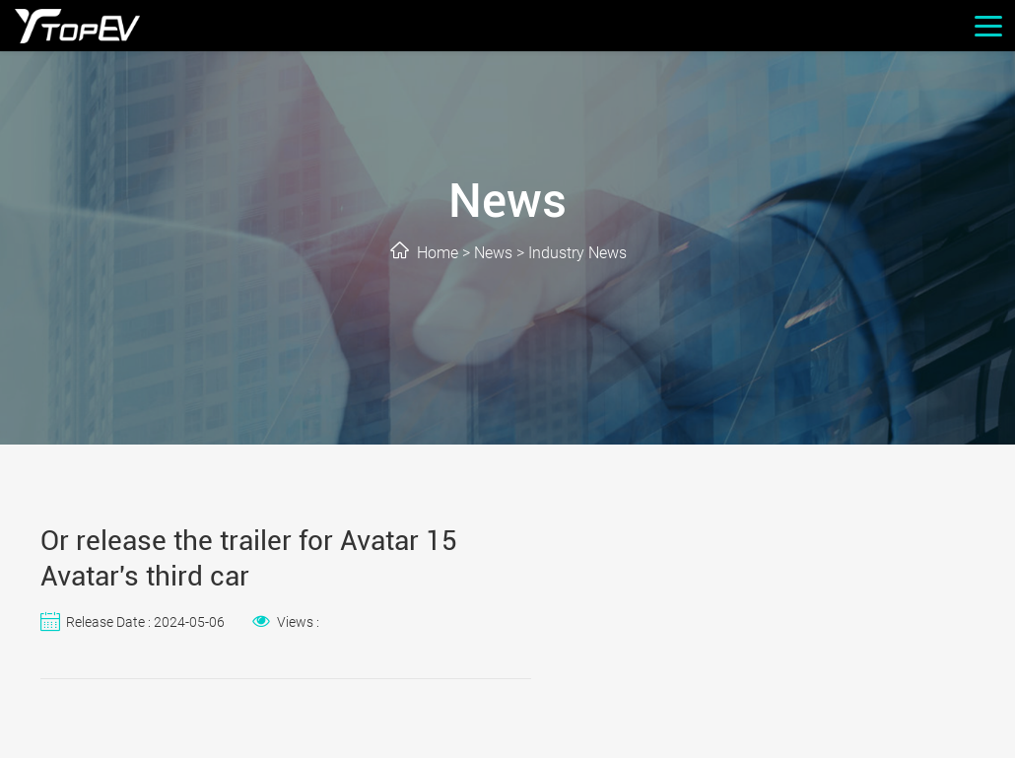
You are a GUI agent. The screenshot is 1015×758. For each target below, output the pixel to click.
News (493, 252)
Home (437, 252)
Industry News (577, 252)
